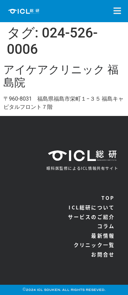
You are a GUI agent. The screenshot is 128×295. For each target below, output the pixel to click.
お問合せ (103, 254)
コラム (106, 226)
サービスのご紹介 (91, 216)
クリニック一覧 (94, 244)
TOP (108, 197)
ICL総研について (92, 207)
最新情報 (103, 235)
